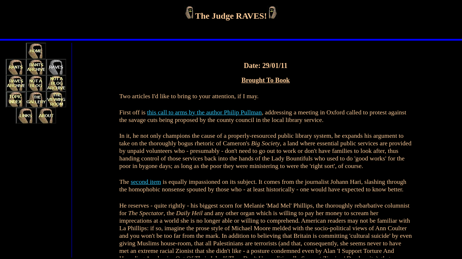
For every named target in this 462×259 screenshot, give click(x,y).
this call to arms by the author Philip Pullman (204, 112)
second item (146, 181)
